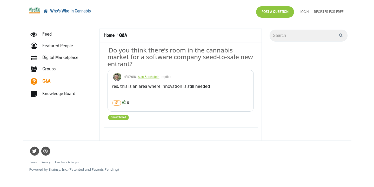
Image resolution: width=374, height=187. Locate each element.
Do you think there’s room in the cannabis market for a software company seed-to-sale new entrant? (180, 54)
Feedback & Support (67, 160)
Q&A (123, 32)
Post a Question (275, 10)
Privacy (46, 160)
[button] (54, 43)
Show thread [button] (118, 114)
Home (109, 32)
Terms (33, 160)
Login (304, 10)
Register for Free (329, 10)
